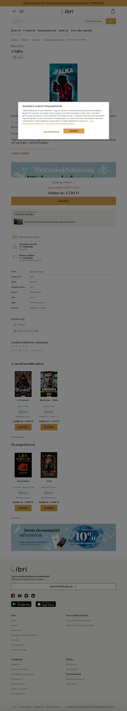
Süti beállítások (51, 132)
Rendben (74, 131)
